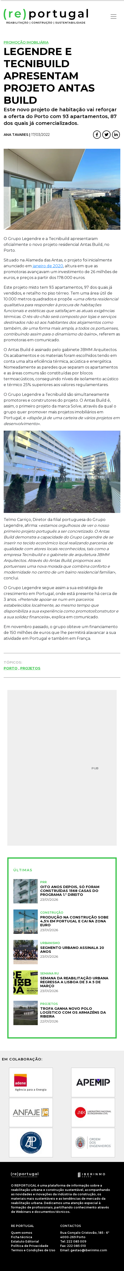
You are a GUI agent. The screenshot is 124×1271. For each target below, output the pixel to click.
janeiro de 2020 (48, 266)
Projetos (30, 668)
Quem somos (21, 1232)
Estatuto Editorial (25, 1241)
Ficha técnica (21, 1237)
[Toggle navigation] (113, 16)
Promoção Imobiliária (26, 42)
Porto (11, 668)
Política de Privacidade (29, 1246)
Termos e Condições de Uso (33, 1250)
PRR (43, 882)
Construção (51, 912)
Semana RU (49, 973)
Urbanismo (50, 943)
